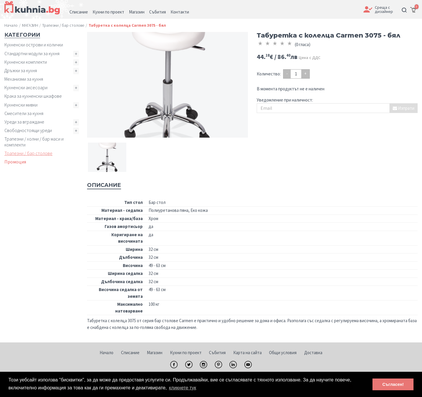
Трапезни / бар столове (28, 153)
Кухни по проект (186, 352)
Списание (130, 352)
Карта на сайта (247, 352)
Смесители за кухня (23, 113)
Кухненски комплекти (25, 62)
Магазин (154, 352)
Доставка (313, 352)
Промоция (15, 162)
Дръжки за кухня (20, 70)
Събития (217, 352)
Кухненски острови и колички (33, 45)
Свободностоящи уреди (28, 130)
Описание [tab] (104, 185)
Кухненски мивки (21, 105)
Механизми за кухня (23, 79)
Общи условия (283, 352)
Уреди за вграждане (24, 122)
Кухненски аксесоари (25, 87)
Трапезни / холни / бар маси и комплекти (34, 141)
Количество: (269, 74)
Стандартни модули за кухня (31, 53)
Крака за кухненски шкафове (33, 96)
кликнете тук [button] (182, 387)
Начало (106, 352)
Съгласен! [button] (393, 384)
